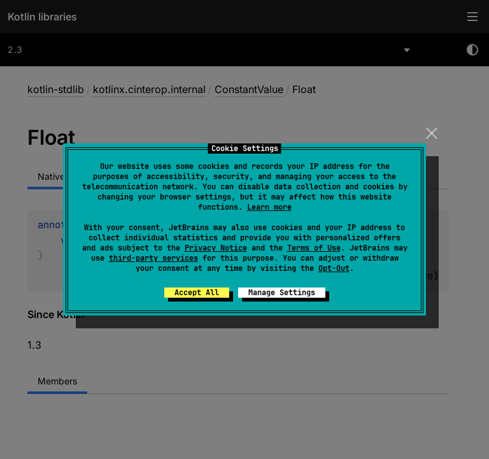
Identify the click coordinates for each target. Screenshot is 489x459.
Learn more (269, 207)
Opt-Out (334, 268)
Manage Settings (281, 293)
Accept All (196, 293)
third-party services (153, 258)
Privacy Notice (216, 248)
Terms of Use (314, 248)
